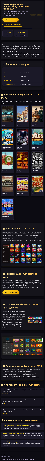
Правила (19, 459)
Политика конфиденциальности (8, 459)
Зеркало (32, 459)
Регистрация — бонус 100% (13, 24)
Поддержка (25, 459)
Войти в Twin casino (10, 20)
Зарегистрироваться (11, 292)
